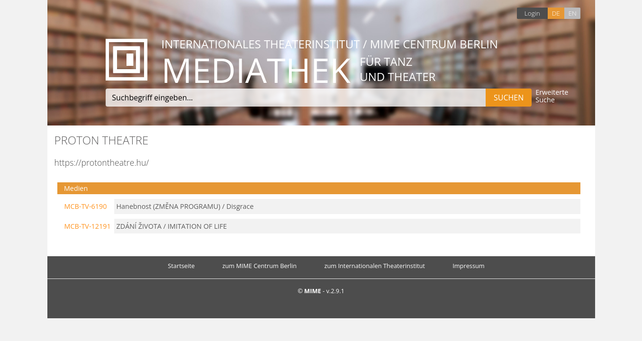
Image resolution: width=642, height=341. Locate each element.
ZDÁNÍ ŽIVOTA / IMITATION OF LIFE (172, 226)
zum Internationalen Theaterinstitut (374, 265)
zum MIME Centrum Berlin (259, 265)
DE (556, 13)
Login (532, 13)
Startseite (181, 265)
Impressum (468, 265)
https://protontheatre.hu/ (101, 162)
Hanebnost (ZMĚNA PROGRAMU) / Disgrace (185, 206)
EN (572, 13)
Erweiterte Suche (551, 96)
